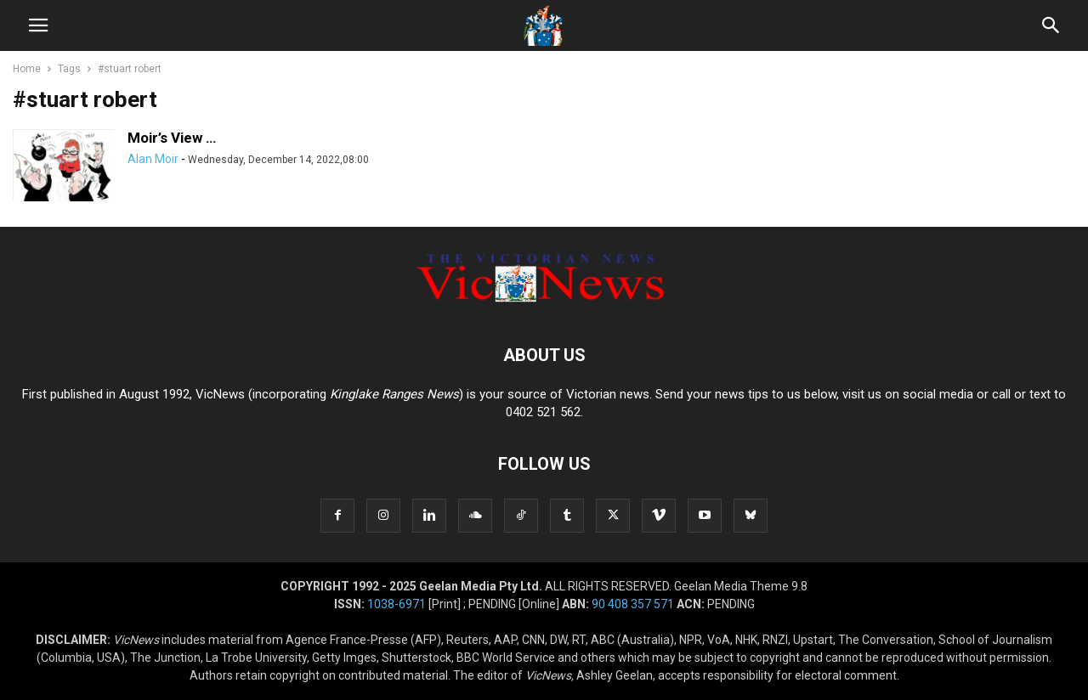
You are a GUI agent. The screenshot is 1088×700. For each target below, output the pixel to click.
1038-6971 (396, 604)
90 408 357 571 (633, 604)
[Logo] (544, 303)
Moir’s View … (172, 137)
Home (27, 69)
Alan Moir (153, 159)
